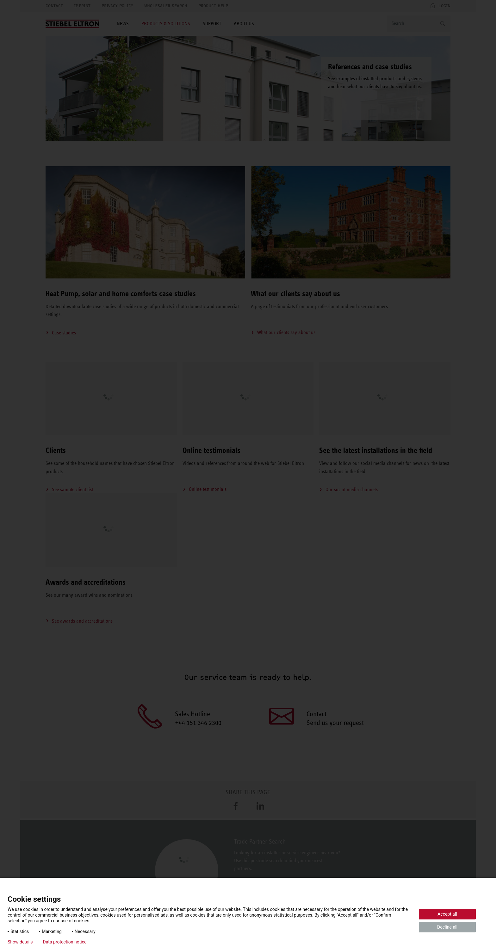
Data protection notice (65, 941)
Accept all (447, 914)
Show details (20, 941)
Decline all (447, 927)
